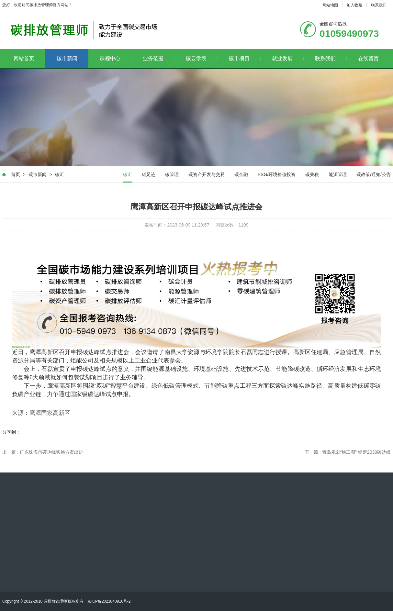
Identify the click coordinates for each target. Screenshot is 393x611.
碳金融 (241, 174)
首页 (15, 174)
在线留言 (368, 58)
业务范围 (159, 58)
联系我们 (379, 5)
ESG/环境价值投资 (277, 174)
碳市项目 (245, 58)
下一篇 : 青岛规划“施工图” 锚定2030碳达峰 (348, 452)
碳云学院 (202, 58)
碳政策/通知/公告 (373, 174)
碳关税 (312, 174)
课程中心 (116, 58)
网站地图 (330, 5)
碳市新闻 (67, 58)
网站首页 (30, 58)
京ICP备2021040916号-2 (108, 601)
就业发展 (288, 58)
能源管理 (338, 174)
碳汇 (59, 174)
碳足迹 (148, 174)
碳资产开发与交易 (206, 174)
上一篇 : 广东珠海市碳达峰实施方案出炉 (42, 452)
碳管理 (172, 174)
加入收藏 (354, 5)
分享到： (11, 432)
